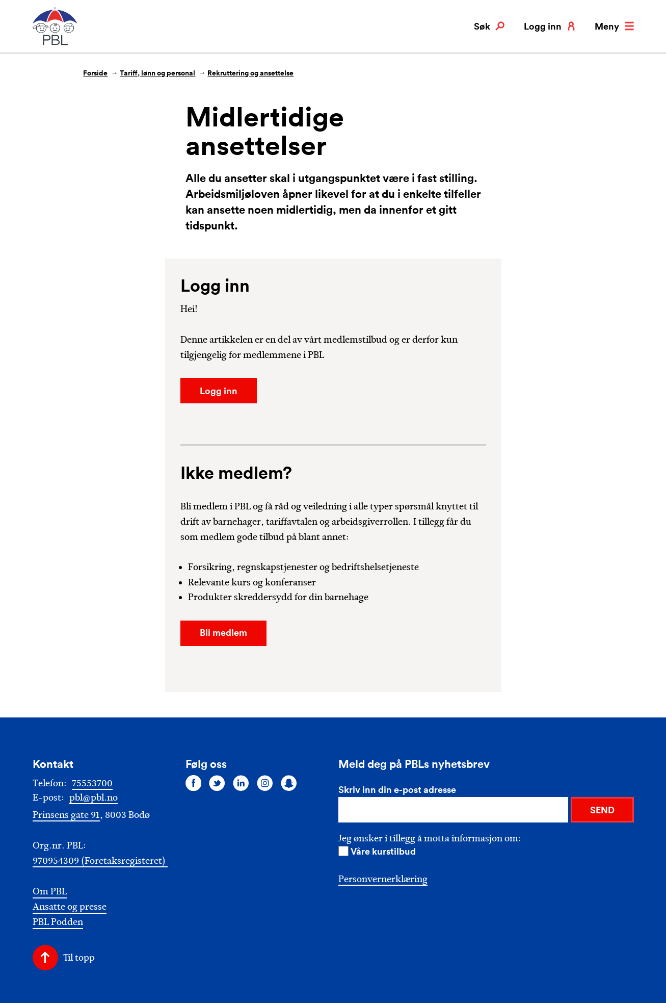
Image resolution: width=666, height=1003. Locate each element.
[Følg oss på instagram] (265, 783)
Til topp (79, 957)
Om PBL (50, 891)
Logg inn (550, 26)
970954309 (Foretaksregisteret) (100, 860)
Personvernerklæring (383, 879)
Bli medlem (223, 632)
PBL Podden (58, 922)
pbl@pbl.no (93, 797)
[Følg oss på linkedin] (241, 783)
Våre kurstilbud (383, 851)
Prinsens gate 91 (66, 814)
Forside (95, 73)
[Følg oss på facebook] (193, 783)
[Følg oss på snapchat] (289, 783)
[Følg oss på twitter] (217, 783)
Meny (614, 26)
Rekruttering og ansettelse (250, 73)
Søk (489, 26)
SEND (602, 810)
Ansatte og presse (69, 907)
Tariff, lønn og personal (157, 73)
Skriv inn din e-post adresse (397, 789)
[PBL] (55, 43)
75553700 (92, 783)
